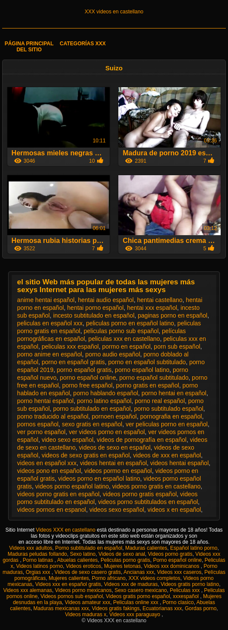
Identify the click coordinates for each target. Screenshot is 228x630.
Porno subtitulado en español (88, 548)
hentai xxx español (152, 307)
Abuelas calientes (77, 560)
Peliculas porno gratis (125, 560)
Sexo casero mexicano (140, 590)
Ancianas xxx (139, 572)
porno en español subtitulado (147, 362)
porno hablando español (105, 393)
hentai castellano (160, 299)
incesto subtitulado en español (93, 315)
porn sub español (177, 346)
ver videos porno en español (107, 431)
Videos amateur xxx (87, 602)
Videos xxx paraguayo (135, 614)
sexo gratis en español (92, 424)
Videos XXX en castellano (66, 530)
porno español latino (142, 369)
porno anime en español (49, 354)
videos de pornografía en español (142, 439)
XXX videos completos (154, 578)
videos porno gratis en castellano (156, 486)
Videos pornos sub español (72, 596)
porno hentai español (45, 400)
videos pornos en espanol (51, 509)
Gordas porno (200, 608)
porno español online (88, 377)
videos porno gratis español (140, 494)
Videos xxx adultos (30, 548)
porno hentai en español (174, 393)
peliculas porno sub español (121, 331)
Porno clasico (178, 602)
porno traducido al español (53, 416)
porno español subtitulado (153, 377)
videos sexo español (116, 509)
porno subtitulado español (168, 408)
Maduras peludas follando (37, 554)
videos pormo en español (118, 470)
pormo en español (126, 346)
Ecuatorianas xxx (162, 608)
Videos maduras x (85, 614)
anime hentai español (46, 299)
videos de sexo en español (115, 447)
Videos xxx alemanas (27, 590)
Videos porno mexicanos (83, 590)
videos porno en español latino (99, 478)
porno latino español (104, 400)
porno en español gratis (72, 362)
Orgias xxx (38, 572)
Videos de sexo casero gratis (87, 572)
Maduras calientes (146, 548)
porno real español (160, 400)
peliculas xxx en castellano (124, 338)
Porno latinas (38, 560)
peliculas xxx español (69, 346)
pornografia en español (171, 416)
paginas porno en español (172, 315)
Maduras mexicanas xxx (61, 608)
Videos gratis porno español (138, 596)
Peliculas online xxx (136, 602)
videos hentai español (179, 463)
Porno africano (109, 578)
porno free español (87, 385)
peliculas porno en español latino (130, 323)
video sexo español (67, 439)
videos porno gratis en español (58, 494)
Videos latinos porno (39, 566)
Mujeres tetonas (122, 566)
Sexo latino (82, 554)
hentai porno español (95, 307)
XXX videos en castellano (114, 12)
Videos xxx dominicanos (172, 566)
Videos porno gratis (170, 554)
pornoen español (114, 416)
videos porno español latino (72, 486)
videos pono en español (49, 470)
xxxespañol (186, 596)
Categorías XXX (82, 44)
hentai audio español (105, 299)
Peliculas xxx (185, 590)
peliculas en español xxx (50, 323)
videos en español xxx (47, 463)
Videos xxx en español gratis (68, 584)
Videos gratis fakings (116, 608)
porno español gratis (84, 369)
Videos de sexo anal (121, 554)
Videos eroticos (83, 566)
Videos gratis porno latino (190, 584)
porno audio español (113, 354)
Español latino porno (193, 548)
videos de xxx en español (167, 455)
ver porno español (41, 431)
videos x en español (174, 509)
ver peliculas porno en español (167, 424)
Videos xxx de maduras (131, 584)
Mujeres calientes (69, 578)
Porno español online (177, 560)
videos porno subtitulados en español (148, 501)
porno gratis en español (147, 385)
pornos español (38, 424)
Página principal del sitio (29, 47)
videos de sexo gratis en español (85, 455)
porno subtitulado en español (92, 408)
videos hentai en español (113, 463)
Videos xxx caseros (179, 572)
